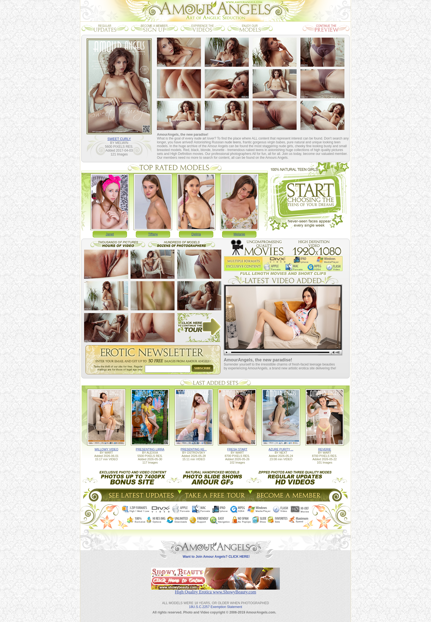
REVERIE (324, 449)
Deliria (196, 234)
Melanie (239, 234)
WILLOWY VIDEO (106, 449)
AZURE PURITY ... (281, 449)
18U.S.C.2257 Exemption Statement (215, 607)
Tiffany (153, 234)
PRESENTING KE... (194, 449)
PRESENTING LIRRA (150, 449)
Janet (110, 234)
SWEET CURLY (119, 139)
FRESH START (237, 449)
